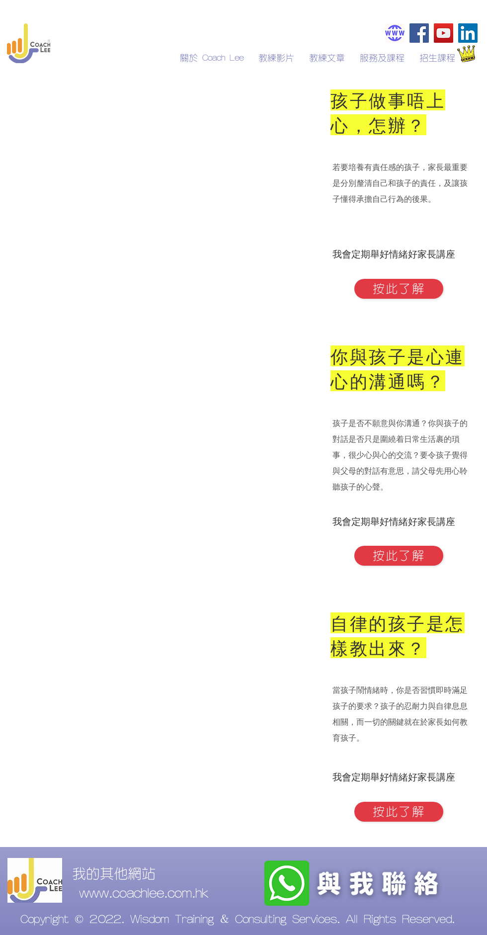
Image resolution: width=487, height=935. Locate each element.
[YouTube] (443, 33)
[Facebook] (419, 33)
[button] (437, 58)
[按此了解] (398, 289)
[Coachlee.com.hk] (395, 33)
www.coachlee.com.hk (143, 894)
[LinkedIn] (468, 33)
